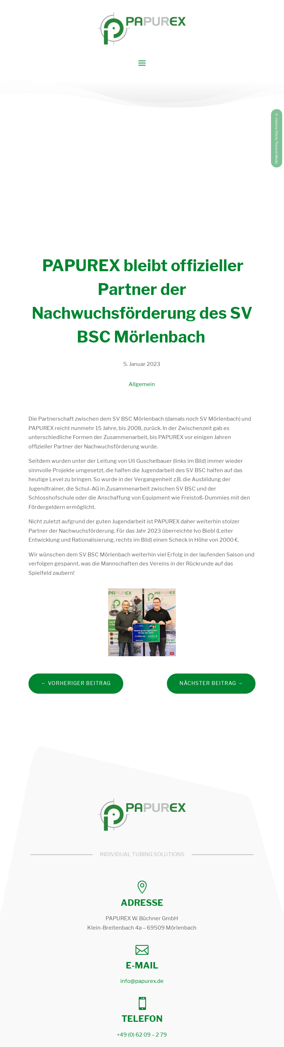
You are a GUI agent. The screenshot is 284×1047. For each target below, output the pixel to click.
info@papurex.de (142, 981)
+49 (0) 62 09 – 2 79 (142, 1035)
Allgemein (142, 384)
